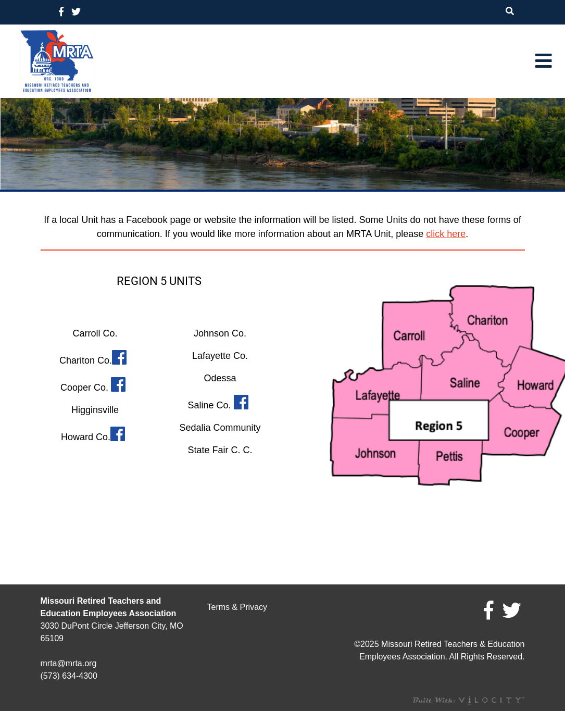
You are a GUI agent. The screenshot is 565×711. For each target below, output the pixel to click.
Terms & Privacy (237, 607)
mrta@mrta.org (69, 663)
